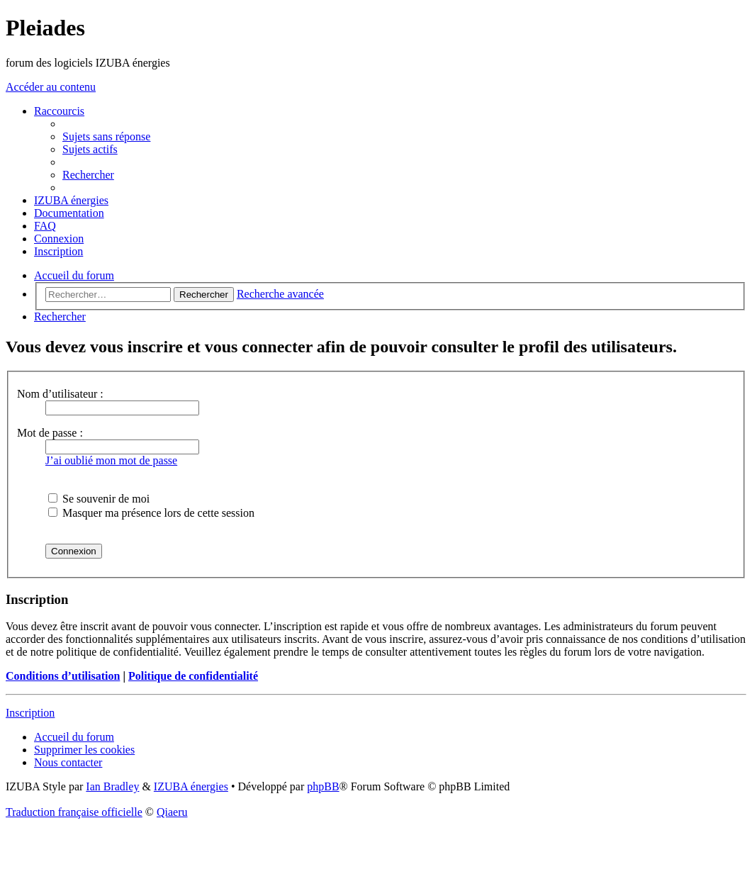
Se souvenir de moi (99, 499)
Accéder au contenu (51, 87)
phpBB (323, 786)
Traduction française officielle (74, 812)
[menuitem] (106, 136)
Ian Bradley (112, 786)
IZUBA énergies (191, 786)
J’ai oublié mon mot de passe (111, 460)
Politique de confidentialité (193, 676)
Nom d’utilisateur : (60, 394)
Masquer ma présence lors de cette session (151, 513)
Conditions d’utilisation (63, 676)
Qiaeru (172, 812)
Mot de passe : (50, 433)
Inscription (30, 713)
